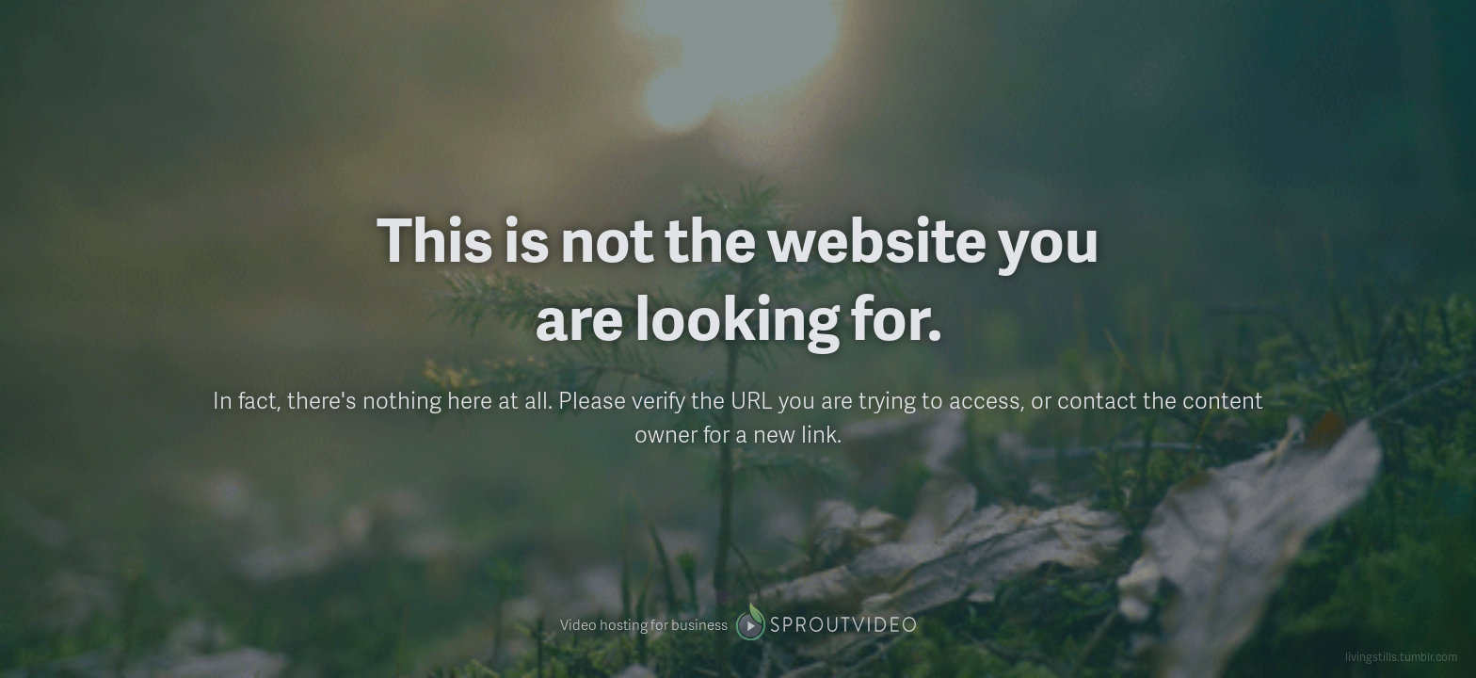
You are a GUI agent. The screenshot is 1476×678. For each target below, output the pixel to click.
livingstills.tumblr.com (1401, 657)
